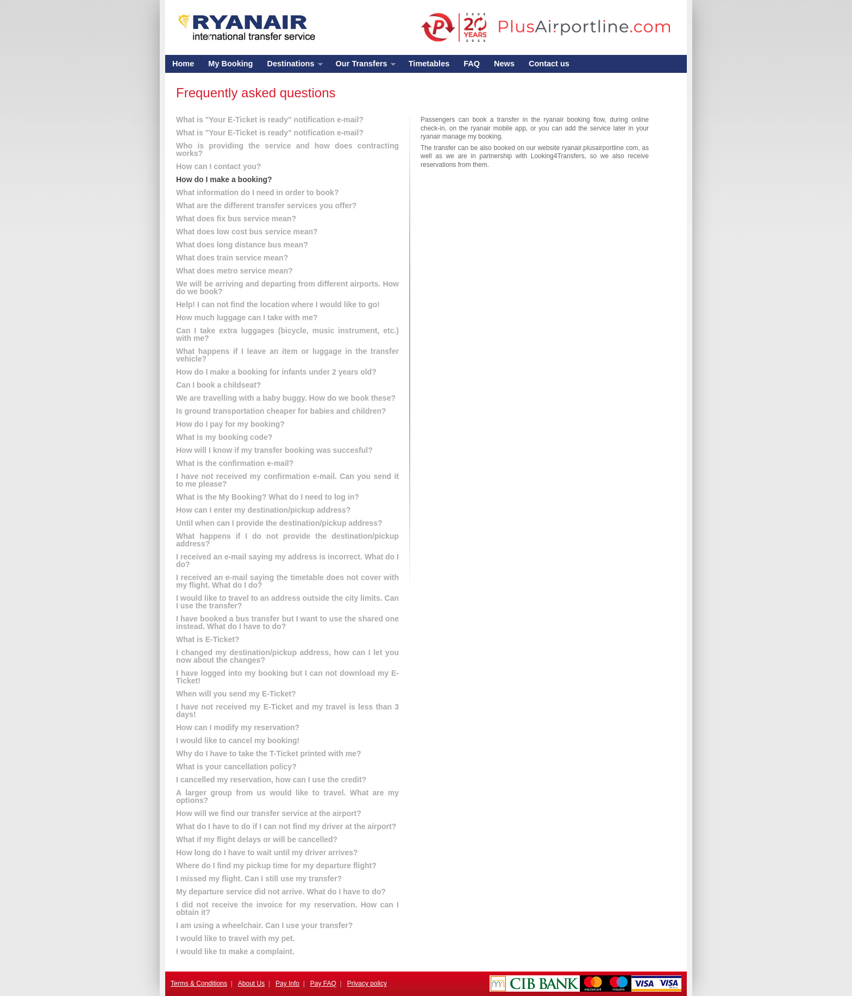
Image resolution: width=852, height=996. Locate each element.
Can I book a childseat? (218, 385)
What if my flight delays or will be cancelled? (256, 839)
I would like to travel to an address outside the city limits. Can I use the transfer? (287, 602)
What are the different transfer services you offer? (266, 205)
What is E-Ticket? (207, 639)
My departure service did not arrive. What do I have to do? (281, 891)
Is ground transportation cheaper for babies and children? (281, 411)
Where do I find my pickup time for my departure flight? (276, 865)
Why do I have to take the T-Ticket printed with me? (268, 753)
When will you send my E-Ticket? (236, 693)
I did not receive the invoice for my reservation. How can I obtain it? (287, 908)
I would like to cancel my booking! (237, 740)
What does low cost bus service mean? (247, 231)
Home (183, 63)
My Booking (230, 63)
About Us (251, 983)
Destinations (291, 66)
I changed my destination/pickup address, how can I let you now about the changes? (287, 656)
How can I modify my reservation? (237, 727)
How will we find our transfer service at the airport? (268, 813)
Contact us (549, 63)
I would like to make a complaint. (235, 951)
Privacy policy (367, 983)
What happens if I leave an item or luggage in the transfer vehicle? (287, 355)
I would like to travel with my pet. (235, 938)
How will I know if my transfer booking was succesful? (274, 450)
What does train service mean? (232, 257)
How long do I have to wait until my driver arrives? (267, 852)
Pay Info (287, 983)
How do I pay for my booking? (230, 424)
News (504, 63)
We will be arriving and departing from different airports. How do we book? (287, 287)
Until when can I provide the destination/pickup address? (279, 523)
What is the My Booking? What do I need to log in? (267, 497)
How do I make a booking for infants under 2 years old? (276, 372)
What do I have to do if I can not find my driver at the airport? (286, 826)
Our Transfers (362, 66)
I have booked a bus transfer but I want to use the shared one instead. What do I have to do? (287, 622)
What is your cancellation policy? (236, 766)
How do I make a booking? (224, 179)
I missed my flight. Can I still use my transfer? (259, 878)
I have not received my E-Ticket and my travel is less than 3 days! (287, 710)
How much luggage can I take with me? (247, 317)
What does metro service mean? (234, 270)
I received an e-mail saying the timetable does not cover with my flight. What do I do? (287, 581)
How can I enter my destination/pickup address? (263, 510)
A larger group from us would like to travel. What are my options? (287, 796)
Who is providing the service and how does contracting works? (287, 149)
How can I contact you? (218, 166)
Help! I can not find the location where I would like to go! (278, 304)
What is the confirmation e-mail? (234, 463)
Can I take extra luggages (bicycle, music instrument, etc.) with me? (287, 334)
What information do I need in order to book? (257, 192)
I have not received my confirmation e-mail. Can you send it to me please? (287, 480)
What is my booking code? (224, 437)
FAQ (471, 63)
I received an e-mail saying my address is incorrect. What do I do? (287, 560)
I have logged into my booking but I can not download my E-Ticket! (287, 677)
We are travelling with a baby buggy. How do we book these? (286, 398)
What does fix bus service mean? (236, 218)
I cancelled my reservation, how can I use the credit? (271, 779)
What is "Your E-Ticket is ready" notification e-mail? (270, 119)
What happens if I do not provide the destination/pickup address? (287, 540)
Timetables (429, 63)
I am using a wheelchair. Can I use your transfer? (264, 925)
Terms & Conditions (199, 983)
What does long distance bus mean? (242, 244)
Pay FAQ (323, 983)
